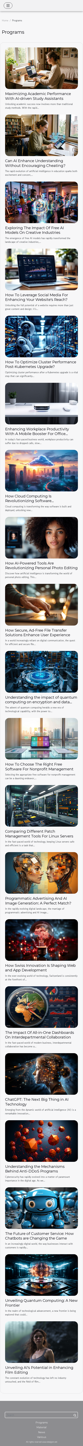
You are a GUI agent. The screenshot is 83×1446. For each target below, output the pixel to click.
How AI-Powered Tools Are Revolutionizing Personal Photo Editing (41, 565)
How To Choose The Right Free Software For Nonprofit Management (39, 766)
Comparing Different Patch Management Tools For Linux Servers (39, 833)
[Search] (41, 1415)
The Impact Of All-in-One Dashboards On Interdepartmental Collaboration (39, 1034)
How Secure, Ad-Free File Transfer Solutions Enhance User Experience (37, 632)
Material (41, 1427)
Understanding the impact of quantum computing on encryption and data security (41, 702)
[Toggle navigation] (8, 5)
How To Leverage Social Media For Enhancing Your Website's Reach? (36, 297)
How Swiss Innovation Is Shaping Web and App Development (40, 967)
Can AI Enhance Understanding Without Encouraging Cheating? (35, 163)
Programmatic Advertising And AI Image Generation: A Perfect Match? (38, 900)
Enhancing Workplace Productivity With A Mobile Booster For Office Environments (37, 434)
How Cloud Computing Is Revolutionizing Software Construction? (28, 501)
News (41, 1432)
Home (5, 20)
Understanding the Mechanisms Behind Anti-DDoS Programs (35, 1168)
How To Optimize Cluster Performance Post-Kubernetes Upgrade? (40, 364)
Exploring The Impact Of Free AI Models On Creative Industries (34, 230)
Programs (42, 1422)
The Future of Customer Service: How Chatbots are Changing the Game (39, 1235)
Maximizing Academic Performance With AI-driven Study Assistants (38, 96)
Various (41, 1437)
